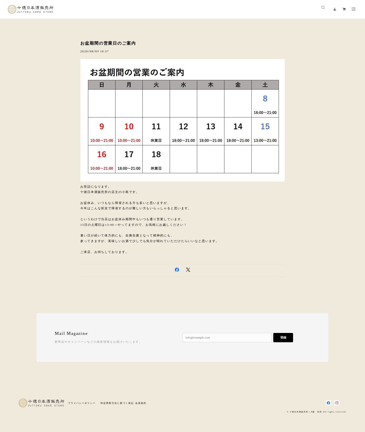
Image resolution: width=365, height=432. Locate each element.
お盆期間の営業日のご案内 (108, 43)
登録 (283, 337)
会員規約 (140, 403)
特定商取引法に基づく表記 (117, 403)
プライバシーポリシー (82, 403)
